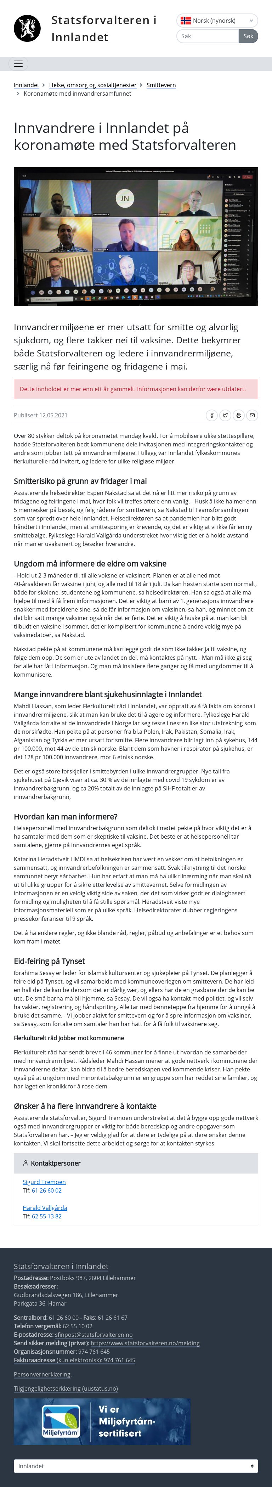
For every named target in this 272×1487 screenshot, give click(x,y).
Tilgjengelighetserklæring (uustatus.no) (66, 1388)
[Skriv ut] (239, 415)
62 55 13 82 (47, 1216)
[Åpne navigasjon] (18, 64)
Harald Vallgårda (45, 1208)
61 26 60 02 (47, 1190)
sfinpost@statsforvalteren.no (94, 1335)
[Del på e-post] (252, 415)
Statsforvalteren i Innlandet (104, 28)
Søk (248, 36)
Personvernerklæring (42, 1374)
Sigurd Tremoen (44, 1182)
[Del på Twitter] (225, 415)
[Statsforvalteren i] (136, 1466)
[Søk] (207, 36)
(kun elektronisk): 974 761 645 (74, 1360)
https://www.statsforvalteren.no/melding (145, 1343)
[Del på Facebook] (212, 415)
